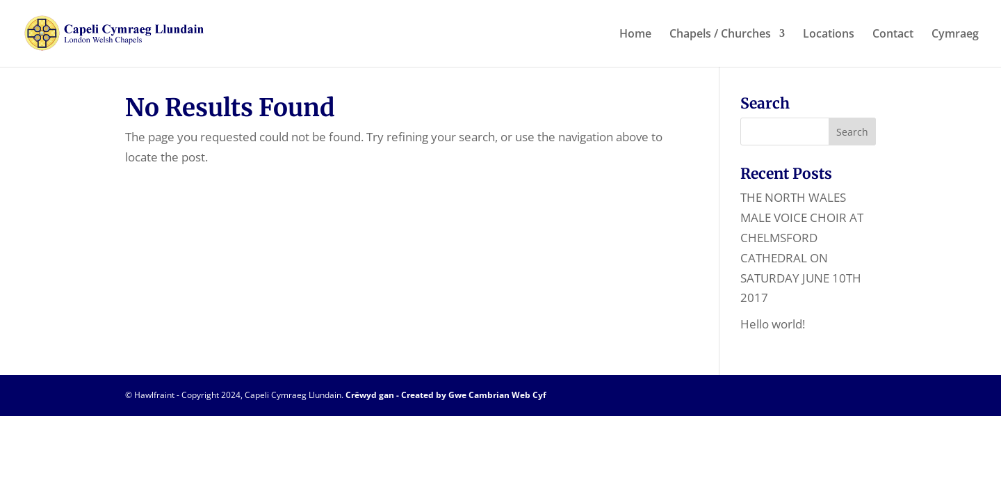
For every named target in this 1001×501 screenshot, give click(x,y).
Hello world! (772, 324)
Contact (892, 35)
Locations (828, 35)
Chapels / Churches (720, 35)
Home (635, 35)
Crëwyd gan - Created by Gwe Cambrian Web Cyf (445, 395)
